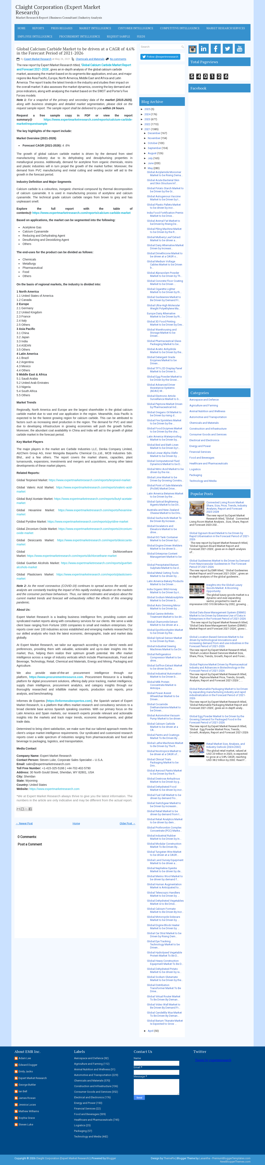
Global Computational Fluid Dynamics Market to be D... (164, 462)
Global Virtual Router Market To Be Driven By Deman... (163, 998)
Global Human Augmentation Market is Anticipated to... (164, 886)
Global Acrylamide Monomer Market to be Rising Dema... (165, 174)
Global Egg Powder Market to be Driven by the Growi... (164, 378)
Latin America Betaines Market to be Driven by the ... (165, 495)
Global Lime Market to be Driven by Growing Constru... (165, 479)
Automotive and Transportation (208, 417)
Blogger (111, 1158)
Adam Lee (25, 1058)
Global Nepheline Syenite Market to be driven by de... (164, 870)
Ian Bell (23, 1091)
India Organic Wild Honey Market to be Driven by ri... (164, 591)
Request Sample (118, 36)
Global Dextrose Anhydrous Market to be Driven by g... (164, 780)
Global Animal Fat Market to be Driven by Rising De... (163, 222)
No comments (118, 59)
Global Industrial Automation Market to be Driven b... (164, 675)
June (151, 163)
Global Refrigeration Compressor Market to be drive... (164, 657)
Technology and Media (203, 480)
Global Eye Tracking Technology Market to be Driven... (163, 944)
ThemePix (169, 1158)
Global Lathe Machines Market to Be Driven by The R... (165, 744)
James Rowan (27, 1098)
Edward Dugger (28, 1064)
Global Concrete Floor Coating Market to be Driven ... (165, 282)
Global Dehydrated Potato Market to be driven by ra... (164, 970)
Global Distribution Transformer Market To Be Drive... (164, 988)
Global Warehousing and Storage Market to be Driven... (162, 332)
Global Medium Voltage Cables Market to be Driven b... (164, 264)
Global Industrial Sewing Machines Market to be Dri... (165, 648)
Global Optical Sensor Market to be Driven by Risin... (164, 639)
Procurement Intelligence (79, 36)
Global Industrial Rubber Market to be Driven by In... (164, 837)
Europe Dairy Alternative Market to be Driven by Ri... (164, 315)
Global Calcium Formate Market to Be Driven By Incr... (165, 910)
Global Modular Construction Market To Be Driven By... (164, 845)
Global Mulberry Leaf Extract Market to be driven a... (164, 239)
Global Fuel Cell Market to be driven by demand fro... (164, 796)
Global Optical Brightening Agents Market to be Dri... (163, 503)
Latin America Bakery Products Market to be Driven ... (165, 583)
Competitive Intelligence (180, 28)
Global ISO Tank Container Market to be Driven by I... (163, 539)
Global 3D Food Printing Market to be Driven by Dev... (165, 323)
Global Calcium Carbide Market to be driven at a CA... (162, 726)
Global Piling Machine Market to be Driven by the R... (164, 230)
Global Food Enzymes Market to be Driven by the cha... (164, 430)
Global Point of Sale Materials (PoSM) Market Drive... (164, 487)
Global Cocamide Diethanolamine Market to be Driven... (164, 707)
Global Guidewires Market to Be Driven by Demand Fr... (164, 298)
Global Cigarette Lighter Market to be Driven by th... (164, 290)
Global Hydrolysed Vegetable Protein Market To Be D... (164, 954)
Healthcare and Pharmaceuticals (208, 463)
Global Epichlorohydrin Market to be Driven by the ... (165, 631)
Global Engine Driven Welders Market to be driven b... (164, 547)
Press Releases (61, 28)
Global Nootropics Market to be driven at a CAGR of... (164, 753)
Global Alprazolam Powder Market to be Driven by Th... (164, 274)
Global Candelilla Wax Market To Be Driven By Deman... (164, 1014)
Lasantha (204, 1158)
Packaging (195, 475)
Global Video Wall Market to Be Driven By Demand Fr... (163, 1006)
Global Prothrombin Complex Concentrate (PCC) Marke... (164, 829)
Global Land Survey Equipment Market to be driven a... (165, 862)
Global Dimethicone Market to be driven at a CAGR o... (165, 255)
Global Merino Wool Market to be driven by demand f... (165, 878)
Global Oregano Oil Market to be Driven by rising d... (164, 414)
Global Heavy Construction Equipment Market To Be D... (165, 962)
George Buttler (27, 1084)
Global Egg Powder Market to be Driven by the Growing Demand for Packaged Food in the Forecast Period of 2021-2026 (216, 719)
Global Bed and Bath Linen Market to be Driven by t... (163, 446)
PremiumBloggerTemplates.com (231, 1158)
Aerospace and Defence (204, 399)
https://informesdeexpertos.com (69, 700)
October (153, 143)
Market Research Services (225, 28)
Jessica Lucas (27, 1104)
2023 (147, 119)
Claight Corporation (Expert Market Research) (58, 9)
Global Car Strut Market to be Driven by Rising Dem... (164, 935)
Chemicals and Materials (90, 59)
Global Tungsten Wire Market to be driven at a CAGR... (164, 853)
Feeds (141, 36)
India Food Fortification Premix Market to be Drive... (165, 214)
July (150, 158)
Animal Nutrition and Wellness (207, 411)
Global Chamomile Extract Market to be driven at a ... (164, 623)
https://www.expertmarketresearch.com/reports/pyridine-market (87, 521)
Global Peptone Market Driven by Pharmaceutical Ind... (164, 405)
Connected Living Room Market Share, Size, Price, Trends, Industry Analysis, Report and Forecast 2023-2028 (226, 507)
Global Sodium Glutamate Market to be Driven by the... (165, 978)
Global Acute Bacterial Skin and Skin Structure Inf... (163, 182)
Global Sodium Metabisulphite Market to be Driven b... (165, 599)
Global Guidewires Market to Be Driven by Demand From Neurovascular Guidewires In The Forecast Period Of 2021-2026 (219, 563)
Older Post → (127, 823)
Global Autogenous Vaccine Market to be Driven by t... (164, 198)
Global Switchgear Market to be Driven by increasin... (164, 805)
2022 (147, 124)
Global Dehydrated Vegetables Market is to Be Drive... (165, 902)
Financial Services (200, 451)
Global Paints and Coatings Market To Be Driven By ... (163, 736)
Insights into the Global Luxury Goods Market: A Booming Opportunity (224, 588)
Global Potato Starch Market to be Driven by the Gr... (165, 190)
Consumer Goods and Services (207, 434)
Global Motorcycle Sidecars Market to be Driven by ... (163, 918)
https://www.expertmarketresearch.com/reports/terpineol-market (89, 480)
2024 (147, 114)
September (154, 148)
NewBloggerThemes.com (235, 1161)
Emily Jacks (26, 1071)
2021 (147, 129)
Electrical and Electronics (204, 440)
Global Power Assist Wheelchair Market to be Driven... (163, 696)
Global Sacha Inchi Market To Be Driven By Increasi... (164, 519)
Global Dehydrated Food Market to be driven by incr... (165, 788)
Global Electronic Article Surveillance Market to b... (164, 397)
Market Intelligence (95, 28)
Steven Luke (26, 1124)
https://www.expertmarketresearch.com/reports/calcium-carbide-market (81, 212)
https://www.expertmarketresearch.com (54, 789)
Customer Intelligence (135, 28)
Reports (38, 28)
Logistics (195, 469)
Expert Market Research (38, 59)
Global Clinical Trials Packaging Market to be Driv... (162, 762)
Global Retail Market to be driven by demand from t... (164, 813)
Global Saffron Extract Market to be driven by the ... (164, 667)
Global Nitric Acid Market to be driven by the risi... (165, 470)
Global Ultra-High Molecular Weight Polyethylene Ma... (163, 307)
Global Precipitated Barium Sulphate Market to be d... (164, 566)
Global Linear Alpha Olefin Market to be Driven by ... (163, 454)
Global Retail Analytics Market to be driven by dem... (165, 821)
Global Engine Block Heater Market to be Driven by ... (163, 927)
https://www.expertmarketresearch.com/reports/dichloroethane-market (72, 555)
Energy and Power (200, 446)
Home (21, 28)
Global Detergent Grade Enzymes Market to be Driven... (162, 360)
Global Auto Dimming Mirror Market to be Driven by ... (163, 607)
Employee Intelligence (35, 36)
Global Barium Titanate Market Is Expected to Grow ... (165, 1022)
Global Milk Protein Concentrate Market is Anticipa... (161, 685)
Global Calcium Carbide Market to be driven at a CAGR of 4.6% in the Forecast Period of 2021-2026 (76, 51)
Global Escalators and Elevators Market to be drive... (162, 529)
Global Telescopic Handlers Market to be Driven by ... (163, 894)
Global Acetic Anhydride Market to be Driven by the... (165, 351)
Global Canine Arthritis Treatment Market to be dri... (165, 615)
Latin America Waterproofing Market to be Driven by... (164, 438)
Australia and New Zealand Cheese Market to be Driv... (164, 511)
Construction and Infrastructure (207, 428)
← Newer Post (24, 823)
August (152, 153)
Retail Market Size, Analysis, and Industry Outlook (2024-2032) (225, 745)
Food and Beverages (201, 457)
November (154, 138)
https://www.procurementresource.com (56, 677)
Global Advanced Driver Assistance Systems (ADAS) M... (161, 387)
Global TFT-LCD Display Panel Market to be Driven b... (164, 370)
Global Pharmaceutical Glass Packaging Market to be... (164, 342)
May (150, 168)
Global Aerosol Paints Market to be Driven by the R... (164, 772)
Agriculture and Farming (203, 405)
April (150, 1030)
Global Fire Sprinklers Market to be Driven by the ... (164, 422)
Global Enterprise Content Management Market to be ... (164, 556)
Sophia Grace (27, 1117)
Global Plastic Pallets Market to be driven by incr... (164, 206)
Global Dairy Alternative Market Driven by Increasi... (165, 247)
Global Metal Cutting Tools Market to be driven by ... (163, 574)
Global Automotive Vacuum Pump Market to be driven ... (165, 717)
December (154, 133)
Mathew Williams (29, 1111)
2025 (147, 109)
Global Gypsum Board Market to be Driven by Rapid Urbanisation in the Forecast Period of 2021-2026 (219, 536)
